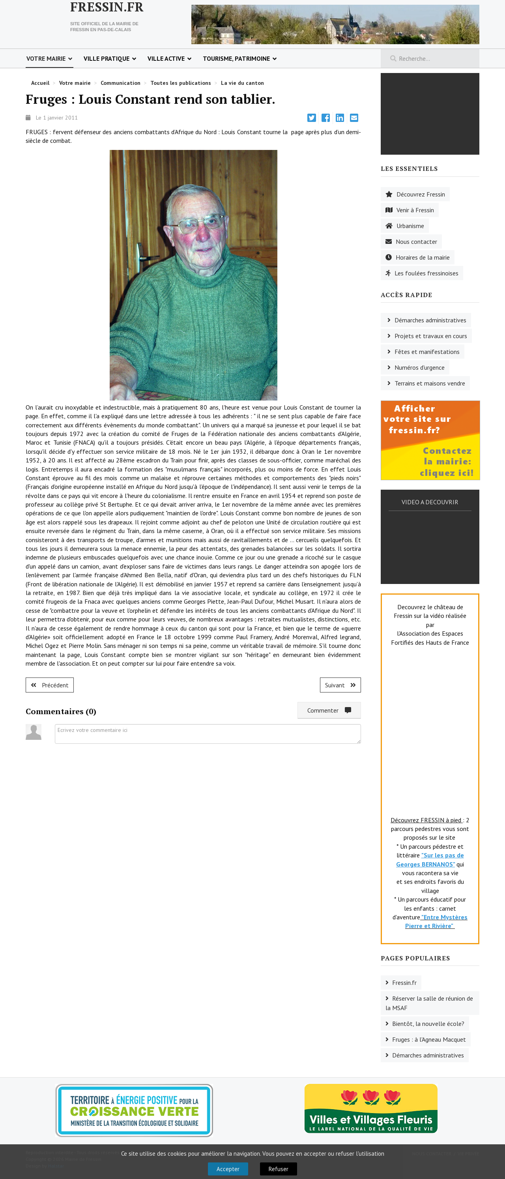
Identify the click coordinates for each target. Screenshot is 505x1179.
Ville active (166, 58)
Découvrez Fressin (421, 194)
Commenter (329, 710)
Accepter (228, 1169)
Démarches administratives (430, 320)
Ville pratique (106, 58)
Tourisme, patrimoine (236, 58)
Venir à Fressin (415, 210)
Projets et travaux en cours (431, 336)
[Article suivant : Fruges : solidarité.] (340, 684)
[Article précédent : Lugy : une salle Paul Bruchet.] (50, 684)
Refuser (278, 1169)
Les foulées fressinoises (426, 273)
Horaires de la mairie (423, 257)
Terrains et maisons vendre (430, 383)
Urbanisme (410, 226)
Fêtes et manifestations (427, 352)
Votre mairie (45, 58)
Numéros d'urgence (420, 367)
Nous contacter (416, 241)
